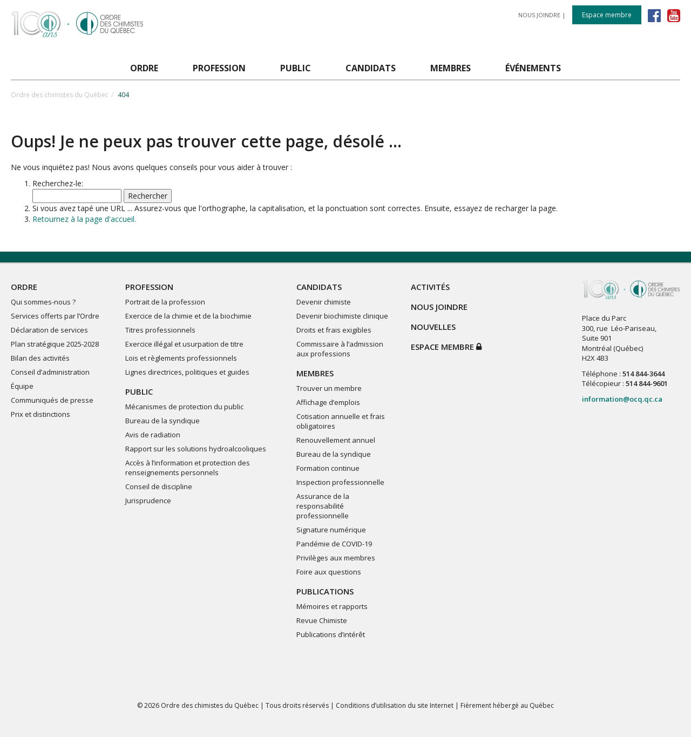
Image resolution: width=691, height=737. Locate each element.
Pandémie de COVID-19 (334, 544)
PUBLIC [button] (295, 68)
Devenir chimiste (323, 302)
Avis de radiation (152, 435)
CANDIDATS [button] (371, 68)
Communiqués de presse (52, 400)
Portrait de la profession (165, 302)
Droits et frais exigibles (333, 330)
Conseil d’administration (50, 372)
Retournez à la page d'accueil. (84, 219)
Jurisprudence (148, 500)
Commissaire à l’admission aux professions (339, 349)
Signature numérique (331, 530)
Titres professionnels (160, 330)
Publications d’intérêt (330, 634)
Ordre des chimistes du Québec (60, 94)
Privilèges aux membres (335, 558)
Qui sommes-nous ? (43, 302)
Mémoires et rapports (332, 606)
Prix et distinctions (40, 414)
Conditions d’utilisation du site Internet (394, 705)
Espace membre (607, 14)
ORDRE (24, 286)
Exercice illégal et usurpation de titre (184, 344)
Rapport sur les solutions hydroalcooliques (195, 449)
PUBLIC (139, 391)
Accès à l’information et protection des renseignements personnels (187, 467)
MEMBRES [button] (450, 68)
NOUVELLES (433, 326)
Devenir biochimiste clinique (342, 316)
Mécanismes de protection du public (184, 406)
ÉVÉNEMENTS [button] (533, 68)
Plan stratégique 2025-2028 (55, 344)
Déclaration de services (49, 330)
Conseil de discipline (158, 486)
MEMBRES (315, 373)
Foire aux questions (328, 572)
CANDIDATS (319, 286)
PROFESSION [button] (219, 68)
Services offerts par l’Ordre (55, 316)
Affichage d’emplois (328, 402)
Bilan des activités (40, 358)
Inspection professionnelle (340, 482)
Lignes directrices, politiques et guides (187, 372)
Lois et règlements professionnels (181, 358)
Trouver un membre (329, 388)
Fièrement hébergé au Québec (507, 705)
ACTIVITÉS (430, 286)
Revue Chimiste (321, 620)
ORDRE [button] (144, 68)
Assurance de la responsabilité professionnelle (322, 505)
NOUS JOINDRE (539, 15)
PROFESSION (149, 286)
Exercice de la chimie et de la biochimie (188, 316)
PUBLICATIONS (325, 591)
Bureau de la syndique (162, 420)
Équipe (22, 386)
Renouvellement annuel (335, 440)
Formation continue (328, 468)
